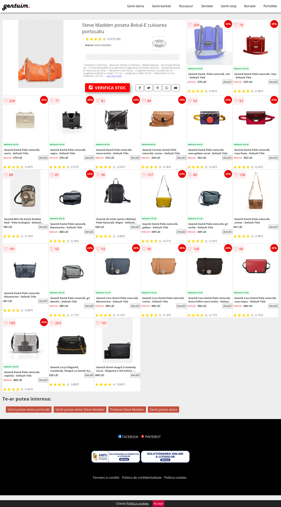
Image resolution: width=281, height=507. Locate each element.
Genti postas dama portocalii (29, 409)
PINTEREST (151, 437)
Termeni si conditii (106, 477)
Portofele (270, 6)
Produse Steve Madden (127, 409)
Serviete (207, 6)
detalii (227, 82)
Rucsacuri (186, 6)
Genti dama (135, 6)
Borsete (250, 6)
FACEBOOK (128, 437)
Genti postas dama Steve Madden (80, 409)
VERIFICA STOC (107, 87)
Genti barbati (161, 6)
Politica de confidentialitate (142, 477)
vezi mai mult (114, 76)
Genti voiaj (228, 6)
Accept (158, 503)
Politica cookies (175, 477)
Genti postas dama (163, 409)
